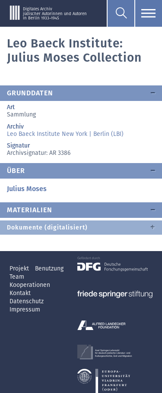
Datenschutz (27, 301)
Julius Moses (27, 189)
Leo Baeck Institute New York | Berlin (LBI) (65, 134)
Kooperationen (30, 285)
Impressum (25, 309)
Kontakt (20, 293)
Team (17, 276)
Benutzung (49, 268)
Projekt (20, 268)
